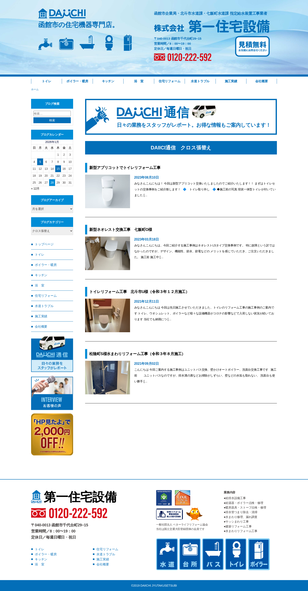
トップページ (44, 244)
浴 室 (138, 81)
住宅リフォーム (169, 81)
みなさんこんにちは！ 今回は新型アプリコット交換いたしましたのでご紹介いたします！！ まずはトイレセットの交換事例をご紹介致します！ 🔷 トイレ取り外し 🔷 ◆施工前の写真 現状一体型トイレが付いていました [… (205, 189)
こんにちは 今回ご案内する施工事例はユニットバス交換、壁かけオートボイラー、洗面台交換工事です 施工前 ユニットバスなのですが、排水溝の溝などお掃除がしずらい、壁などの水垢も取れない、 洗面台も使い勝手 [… (205, 375)
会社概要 (261, 81)
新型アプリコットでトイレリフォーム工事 (126, 168)
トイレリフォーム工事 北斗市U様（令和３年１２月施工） (139, 292)
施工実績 (231, 81)
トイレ (46, 81)
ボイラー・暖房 (77, 81)
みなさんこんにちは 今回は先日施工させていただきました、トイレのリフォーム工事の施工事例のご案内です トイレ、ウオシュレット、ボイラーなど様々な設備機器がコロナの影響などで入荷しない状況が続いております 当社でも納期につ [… (204, 313)
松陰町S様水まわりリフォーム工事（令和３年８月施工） (137, 354)
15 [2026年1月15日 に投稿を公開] (58, 168)
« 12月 (35, 188)
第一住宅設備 (74, 497)
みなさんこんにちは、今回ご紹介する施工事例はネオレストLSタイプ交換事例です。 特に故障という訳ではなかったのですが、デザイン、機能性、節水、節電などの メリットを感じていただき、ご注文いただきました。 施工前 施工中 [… (204, 251)
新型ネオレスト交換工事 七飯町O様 (120, 230)
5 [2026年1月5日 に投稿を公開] (40, 161)
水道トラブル (200, 81)
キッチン (108, 81)
